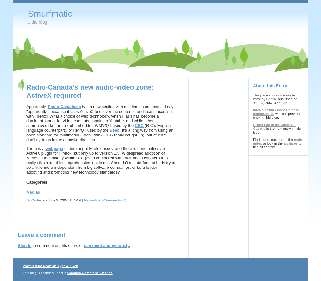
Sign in (24, 245)
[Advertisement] (91, 221)
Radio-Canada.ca (64, 106)
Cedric (36, 200)
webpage (54, 148)
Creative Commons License (89, 273)
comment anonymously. (107, 245)
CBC (139, 125)
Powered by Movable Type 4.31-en (50, 266)
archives (291, 143)
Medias (33, 192)
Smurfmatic (50, 14)
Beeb (115, 130)
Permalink (92, 200)
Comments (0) (114, 200)
